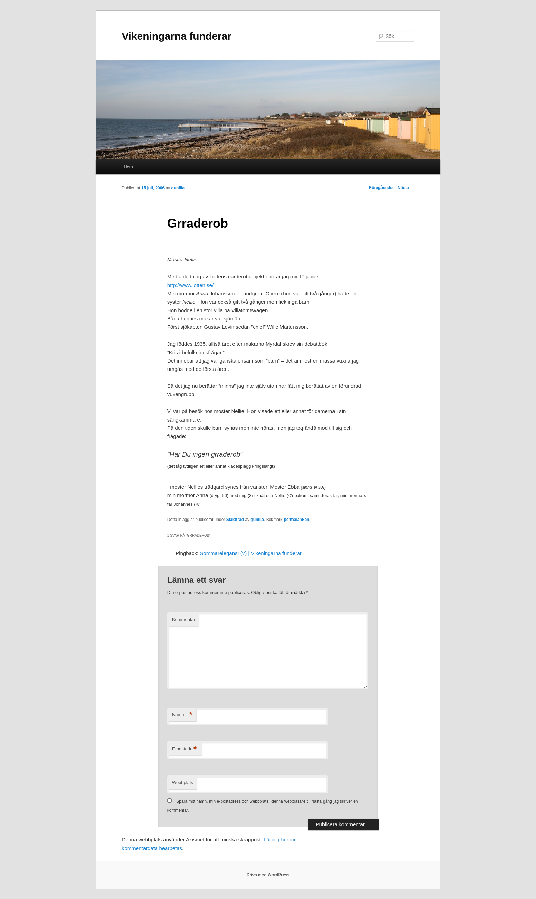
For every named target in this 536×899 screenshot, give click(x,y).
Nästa (406, 187)
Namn (182, 715)
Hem (128, 166)
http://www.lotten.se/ (190, 285)
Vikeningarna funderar (176, 36)
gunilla (178, 188)
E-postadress (185, 749)
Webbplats (182, 782)
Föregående (378, 187)
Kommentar (183, 619)
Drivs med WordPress (268, 874)
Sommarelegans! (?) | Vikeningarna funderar (250, 553)
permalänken (296, 519)
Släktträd (235, 519)
